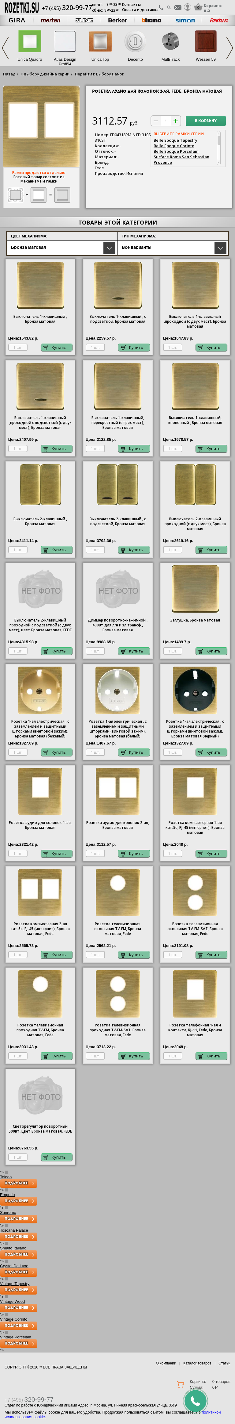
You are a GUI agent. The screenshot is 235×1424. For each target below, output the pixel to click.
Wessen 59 (206, 59)
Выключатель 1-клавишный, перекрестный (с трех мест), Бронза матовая (117, 422)
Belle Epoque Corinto (174, 145)
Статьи (224, 1363)
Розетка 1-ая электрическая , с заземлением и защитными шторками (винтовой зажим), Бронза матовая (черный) (195, 729)
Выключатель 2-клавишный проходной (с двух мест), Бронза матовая (195, 524)
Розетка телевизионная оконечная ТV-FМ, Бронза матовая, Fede (117, 929)
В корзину (206, 121)
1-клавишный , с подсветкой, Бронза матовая (118, 319)
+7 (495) (67, 8)
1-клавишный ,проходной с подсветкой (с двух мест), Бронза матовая (40, 422)
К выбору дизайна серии (45, 74)
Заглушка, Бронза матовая (195, 620)
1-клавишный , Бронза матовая (40, 319)
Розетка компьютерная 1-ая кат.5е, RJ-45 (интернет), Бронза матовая (195, 827)
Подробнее (16, 1183)
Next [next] (229, 48)
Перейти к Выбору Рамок (99, 74)
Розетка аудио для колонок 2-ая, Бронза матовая (117, 825)
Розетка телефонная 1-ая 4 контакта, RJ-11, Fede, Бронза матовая (195, 1030)
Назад (9, 74)
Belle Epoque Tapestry (175, 140)
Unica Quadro (29, 59)
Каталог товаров (197, 1363)
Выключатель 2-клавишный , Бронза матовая (40, 521)
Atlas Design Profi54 (65, 61)
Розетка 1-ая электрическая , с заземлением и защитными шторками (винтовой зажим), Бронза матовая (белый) (118, 729)
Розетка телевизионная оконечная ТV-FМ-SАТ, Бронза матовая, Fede (195, 929)
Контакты (131, 4)
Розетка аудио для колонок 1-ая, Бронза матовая (40, 825)
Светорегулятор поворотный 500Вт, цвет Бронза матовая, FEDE (40, 1129)
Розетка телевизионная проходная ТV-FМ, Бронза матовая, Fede (40, 1030)
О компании (166, 1363)
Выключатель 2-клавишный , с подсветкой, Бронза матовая (118, 521)
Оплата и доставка (140, 9)
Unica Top (100, 59)
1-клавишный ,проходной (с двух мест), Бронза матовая (195, 321)
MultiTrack (171, 59)
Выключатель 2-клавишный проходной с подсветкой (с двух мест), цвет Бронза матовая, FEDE (40, 625)
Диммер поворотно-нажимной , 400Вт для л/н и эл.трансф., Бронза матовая (117, 625)
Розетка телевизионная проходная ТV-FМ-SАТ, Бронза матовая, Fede (118, 1030)
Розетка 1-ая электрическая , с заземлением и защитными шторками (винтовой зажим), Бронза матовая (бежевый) (40, 729)
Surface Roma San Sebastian (181, 157)
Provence (163, 162)
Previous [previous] (5, 48)
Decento (135, 59)
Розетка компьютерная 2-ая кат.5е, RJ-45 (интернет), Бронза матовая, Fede (40, 929)
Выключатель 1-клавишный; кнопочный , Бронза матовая (195, 420)
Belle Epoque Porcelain (176, 151)
